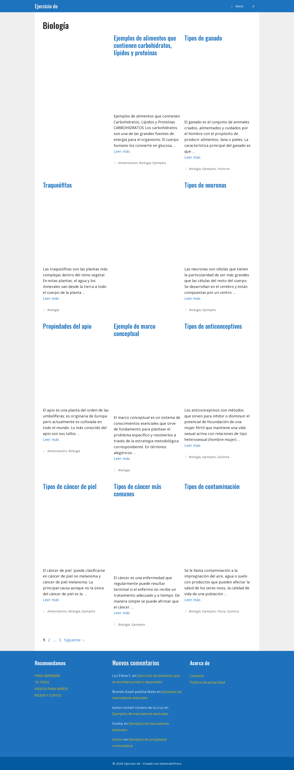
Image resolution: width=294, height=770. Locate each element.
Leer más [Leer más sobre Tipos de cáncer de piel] (51, 599)
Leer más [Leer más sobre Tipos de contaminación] (192, 599)
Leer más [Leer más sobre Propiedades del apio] (51, 439)
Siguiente (74, 639)
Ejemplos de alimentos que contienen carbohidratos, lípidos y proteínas (145, 45)
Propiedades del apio (67, 326)
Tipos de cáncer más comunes (137, 490)
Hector (117, 739)
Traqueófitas (57, 184)
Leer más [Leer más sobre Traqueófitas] (51, 298)
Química (223, 457)
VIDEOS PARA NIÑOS (51, 688)
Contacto (197, 675)
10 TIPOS (42, 682)
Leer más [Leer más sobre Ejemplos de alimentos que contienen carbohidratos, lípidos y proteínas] (122, 151)
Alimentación (128, 163)
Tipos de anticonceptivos (213, 326)
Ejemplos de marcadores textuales (140, 713)
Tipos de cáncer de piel (70, 486)
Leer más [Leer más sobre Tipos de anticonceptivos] (192, 445)
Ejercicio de (46, 6)
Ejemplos (159, 163)
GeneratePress (171, 763)
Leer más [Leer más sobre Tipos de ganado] (192, 157)
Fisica (221, 611)
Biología (145, 163)
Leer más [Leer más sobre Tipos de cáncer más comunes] (122, 612)
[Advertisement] (74, 97)
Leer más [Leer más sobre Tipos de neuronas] (192, 298)
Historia (223, 169)
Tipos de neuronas (205, 184)
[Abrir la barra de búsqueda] (253, 6)
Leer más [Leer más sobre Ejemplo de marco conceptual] (122, 458)
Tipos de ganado (203, 37)
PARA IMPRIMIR (47, 675)
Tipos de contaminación (211, 486)
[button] (236, 6)
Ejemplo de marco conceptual (134, 329)
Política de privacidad (207, 682)
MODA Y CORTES (48, 695)
